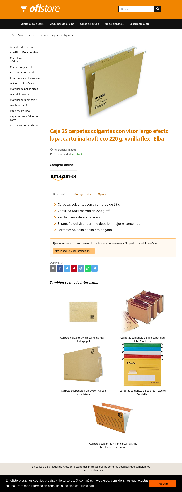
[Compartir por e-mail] (53, 268)
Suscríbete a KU (139, 24)
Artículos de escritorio (23, 47)
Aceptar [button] (162, 483)
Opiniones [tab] (104, 194)
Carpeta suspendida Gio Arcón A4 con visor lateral (83, 369)
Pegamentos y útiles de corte (24, 118)
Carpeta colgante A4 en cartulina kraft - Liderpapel (83, 316)
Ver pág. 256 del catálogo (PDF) (73, 251)
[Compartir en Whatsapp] (88, 268)
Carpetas (40, 35)
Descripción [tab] (60, 194)
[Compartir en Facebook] (60, 268)
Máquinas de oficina (62, 24)
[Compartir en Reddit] (81, 268)
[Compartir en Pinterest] (74, 268)
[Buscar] (157, 9)
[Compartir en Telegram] (94, 268)
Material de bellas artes (24, 89)
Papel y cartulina (20, 111)
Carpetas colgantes (62, 35)
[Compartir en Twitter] (67, 268)
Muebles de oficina (21, 105)
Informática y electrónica (25, 78)
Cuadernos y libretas (22, 67)
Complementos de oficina (21, 59)
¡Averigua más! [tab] (82, 194)
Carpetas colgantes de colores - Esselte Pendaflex (142, 369)
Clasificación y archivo (19, 35)
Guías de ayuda (89, 24)
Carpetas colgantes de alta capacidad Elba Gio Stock (142, 316)
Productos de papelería (24, 125)
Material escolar (19, 94)
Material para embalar (23, 100)
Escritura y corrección (23, 72)
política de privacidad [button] (79, 485)
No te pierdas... (114, 24)
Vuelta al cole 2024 (32, 24)
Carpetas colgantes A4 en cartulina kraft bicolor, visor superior (113, 422)
